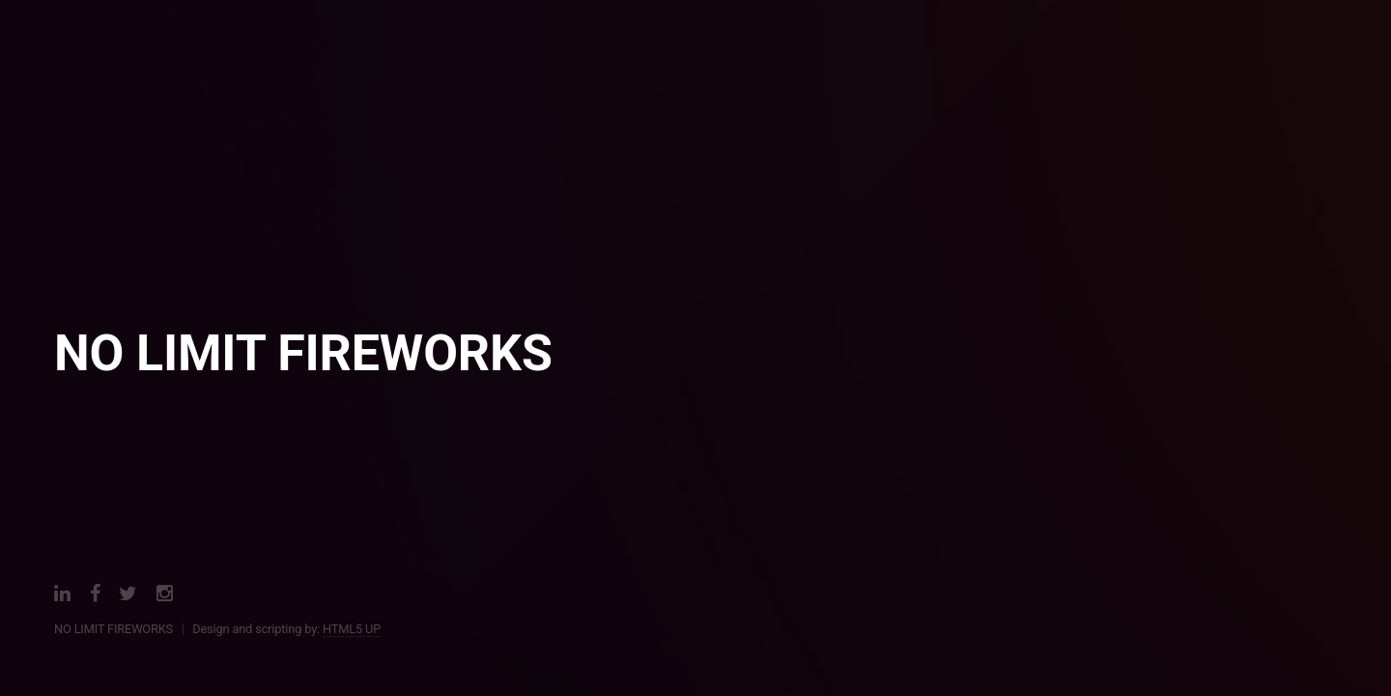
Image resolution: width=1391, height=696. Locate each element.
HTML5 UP (352, 629)
